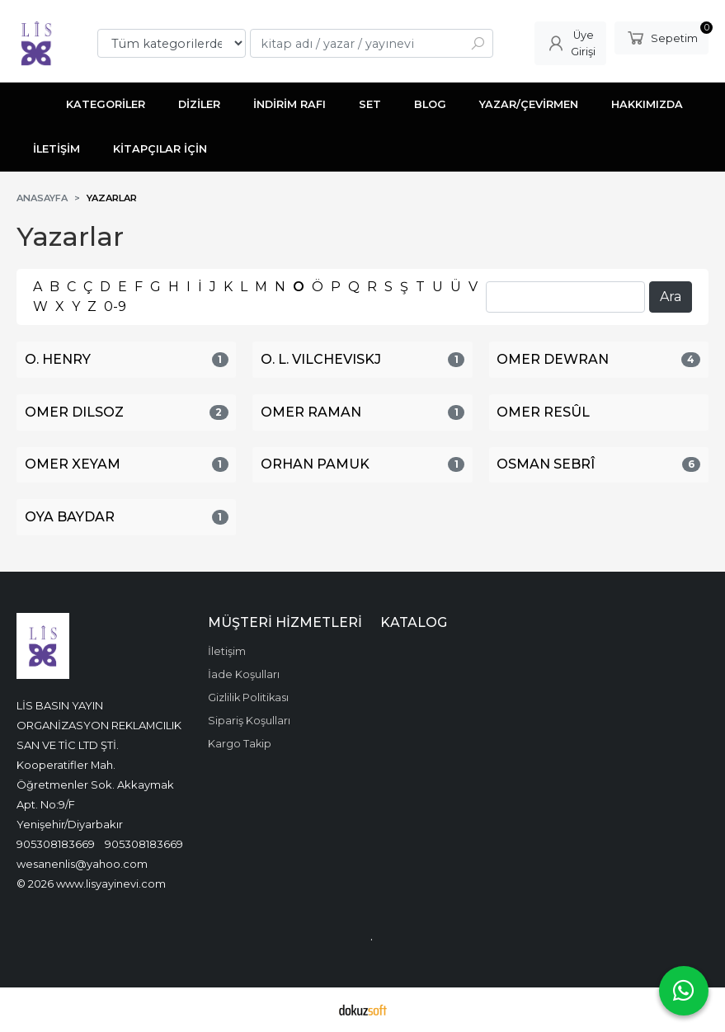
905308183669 (55, 844)
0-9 (115, 306)
